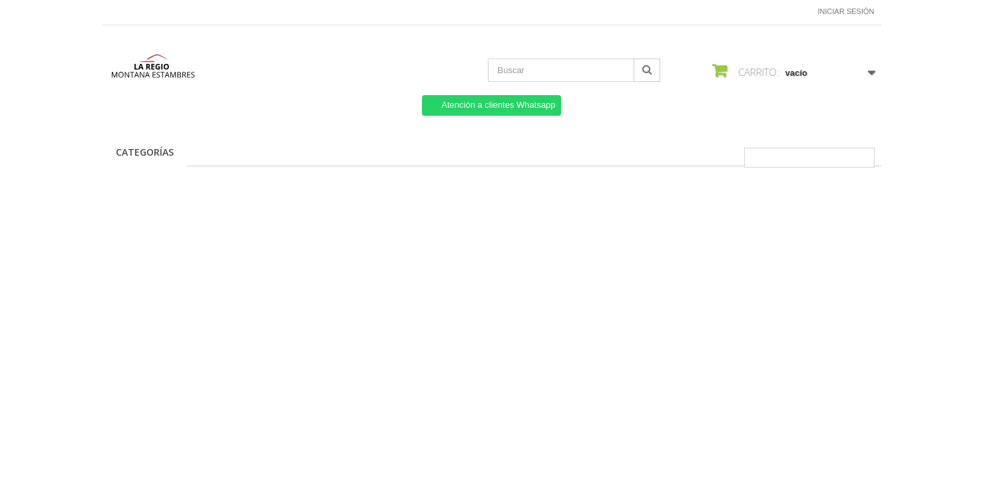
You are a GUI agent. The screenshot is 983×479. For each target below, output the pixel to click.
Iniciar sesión (846, 11)
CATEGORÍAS (145, 152)
